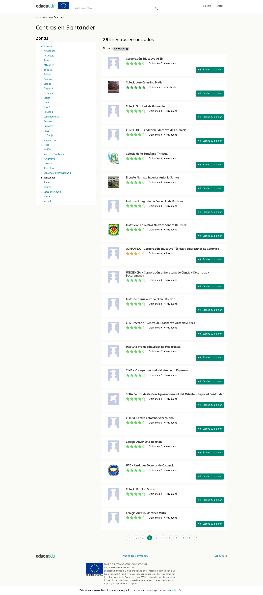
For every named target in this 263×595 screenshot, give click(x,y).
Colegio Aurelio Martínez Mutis (146, 513)
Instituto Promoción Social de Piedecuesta (153, 346)
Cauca (46, 98)
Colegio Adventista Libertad (144, 441)
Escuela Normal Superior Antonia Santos (152, 177)
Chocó (46, 107)
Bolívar (47, 74)
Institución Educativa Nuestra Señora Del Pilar (156, 225)
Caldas (47, 83)
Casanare (48, 93)
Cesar (46, 102)
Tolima (47, 187)
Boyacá (47, 79)
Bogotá (47, 69)
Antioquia (48, 55)
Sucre (46, 182)
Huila (46, 130)
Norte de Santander (54, 154)
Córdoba (48, 112)
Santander (121, 48)
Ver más (172, 590)
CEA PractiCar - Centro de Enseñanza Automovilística (160, 323)
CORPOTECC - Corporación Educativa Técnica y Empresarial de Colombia (172, 248)
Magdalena (49, 140)
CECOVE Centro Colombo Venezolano (150, 418)
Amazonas (49, 51)
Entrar (221, 6)
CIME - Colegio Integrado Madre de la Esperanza (158, 370)
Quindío (47, 163)
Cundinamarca (51, 116)
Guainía (47, 121)
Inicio (38, 17)
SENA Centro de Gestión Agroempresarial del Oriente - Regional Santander (175, 394)
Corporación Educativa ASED (144, 58)
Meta (46, 144)
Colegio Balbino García (140, 489)
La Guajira (48, 135)
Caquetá (48, 88)
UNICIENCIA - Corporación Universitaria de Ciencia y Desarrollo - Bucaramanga (167, 274)
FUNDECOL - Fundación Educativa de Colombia (156, 130)
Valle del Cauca (52, 191)
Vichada (47, 201)
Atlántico (48, 65)
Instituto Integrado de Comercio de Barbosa (154, 201)
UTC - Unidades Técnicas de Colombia (150, 465)
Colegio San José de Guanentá (145, 106)
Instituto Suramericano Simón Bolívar (150, 299)
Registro (206, 6)
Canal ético (221, 555)
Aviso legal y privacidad (135, 555)
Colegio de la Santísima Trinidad (147, 153)
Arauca (47, 60)
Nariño (47, 149)
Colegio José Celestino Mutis (144, 82)
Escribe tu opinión (210, 70)
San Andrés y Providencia (57, 173)
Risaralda (48, 168)
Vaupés (47, 196)
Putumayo (49, 159)
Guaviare (48, 126)
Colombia (46, 46)
